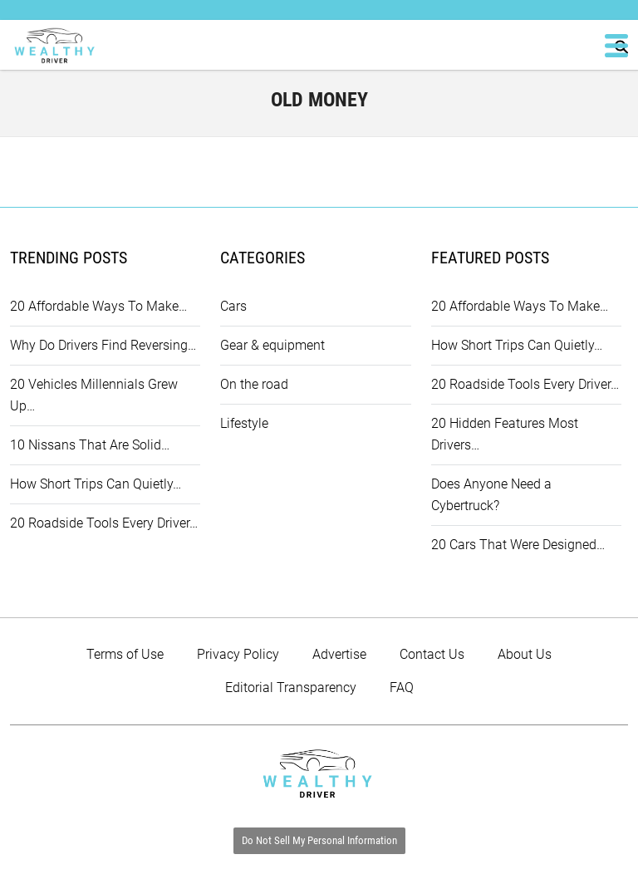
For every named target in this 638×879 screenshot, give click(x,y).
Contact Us (432, 654)
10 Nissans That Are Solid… (89, 445)
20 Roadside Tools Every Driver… (104, 523)
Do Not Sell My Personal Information (319, 840)
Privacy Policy (238, 654)
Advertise (339, 654)
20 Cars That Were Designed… (518, 544)
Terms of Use (125, 654)
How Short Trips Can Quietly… (95, 484)
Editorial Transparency (290, 687)
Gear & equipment (272, 345)
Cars (233, 306)
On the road (254, 384)
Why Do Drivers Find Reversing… (103, 345)
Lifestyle (244, 423)
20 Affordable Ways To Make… (98, 306)
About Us (525, 654)
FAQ (402, 687)
